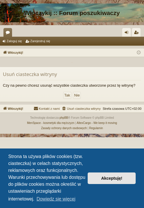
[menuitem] (81, 108)
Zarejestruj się (40, 41)
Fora (9, 33)
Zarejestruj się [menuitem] (137, 33)
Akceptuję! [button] (111, 178)
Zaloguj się (14, 41)
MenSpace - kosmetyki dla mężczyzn (50, 123)
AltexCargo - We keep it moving (97, 123)
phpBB (63, 117)
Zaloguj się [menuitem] (128, 33)
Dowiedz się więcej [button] (56, 198)
